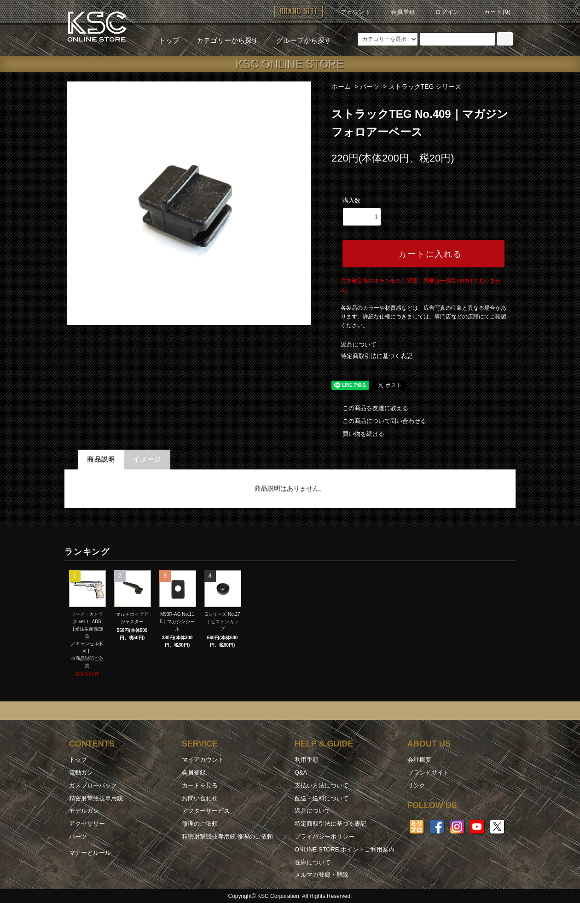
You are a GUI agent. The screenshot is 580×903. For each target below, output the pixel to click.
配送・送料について (321, 798)
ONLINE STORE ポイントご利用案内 (344, 849)
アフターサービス (206, 810)
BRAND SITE (298, 11)
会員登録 (397, 12)
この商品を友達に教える (369, 408)
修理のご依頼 (200, 823)
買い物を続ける (357, 433)
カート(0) (492, 12)
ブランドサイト (428, 772)
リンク (416, 785)
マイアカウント (203, 759)
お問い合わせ (200, 798)
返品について (359, 344)
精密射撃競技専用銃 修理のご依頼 (227, 836)
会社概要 (419, 759)
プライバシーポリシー (324, 836)
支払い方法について (321, 785)
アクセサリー (87, 823)
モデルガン (84, 810)
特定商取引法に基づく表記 (376, 356)
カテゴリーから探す (222, 40)
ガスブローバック (93, 785)
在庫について (313, 862)
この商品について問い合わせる (378, 420)
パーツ (369, 86)
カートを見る (200, 785)
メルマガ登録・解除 (321, 874)
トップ (169, 40)
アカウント (350, 12)
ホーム (341, 86)
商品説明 (101, 459)
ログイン (442, 12)
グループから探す (298, 40)
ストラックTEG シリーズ (425, 86)
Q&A (301, 772)
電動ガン (81, 772)
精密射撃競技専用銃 (96, 798)
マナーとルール (90, 852)
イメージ (147, 459)
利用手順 (307, 759)
